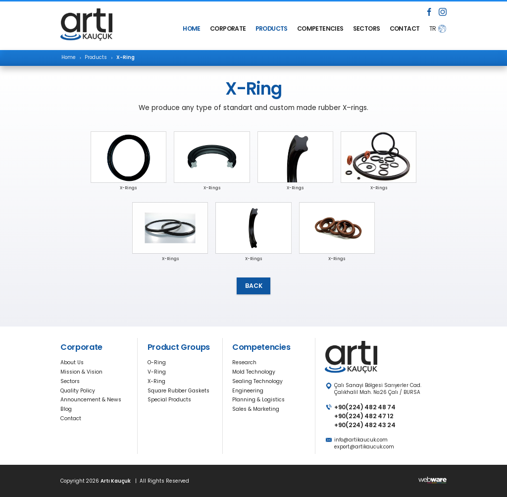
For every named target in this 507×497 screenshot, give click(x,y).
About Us (72, 362)
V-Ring (157, 372)
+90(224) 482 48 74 (364, 407)
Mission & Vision (81, 372)
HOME (191, 28)
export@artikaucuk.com (364, 446)
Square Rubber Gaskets (178, 390)
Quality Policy (77, 390)
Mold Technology (253, 372)
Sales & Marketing (255, 409)
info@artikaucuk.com (361, 440)
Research (244, 362)
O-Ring (157, 362)
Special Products (169, 399)
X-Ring (156, 381)
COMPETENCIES (320, 28)
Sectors (70, 381)
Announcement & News (90, 399)
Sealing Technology (257, 381)
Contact (70, 418)
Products (96, 57)
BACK (253, 285)
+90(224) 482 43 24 (364, 425)
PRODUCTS (271, 28)
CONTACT (404, 28)
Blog (66, 409)
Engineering (247, 390)
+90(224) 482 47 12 (363, 416)
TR (432, 28)
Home (68, 57)
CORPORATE (228, 28)
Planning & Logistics (258, 399)
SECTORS (366, 28)
